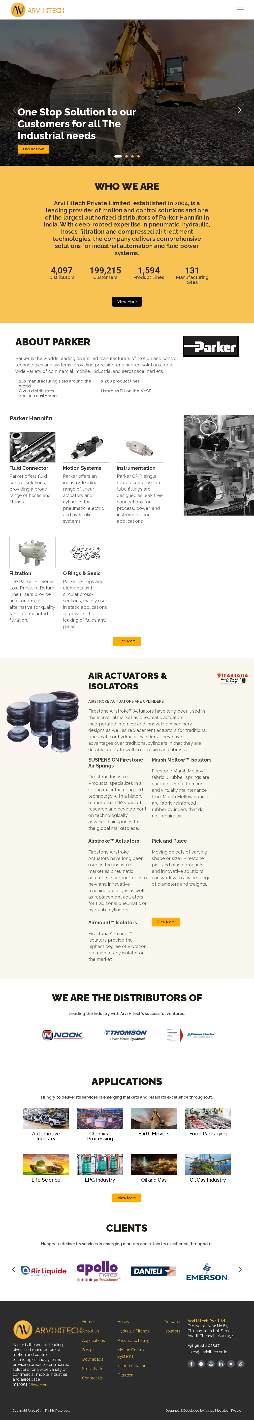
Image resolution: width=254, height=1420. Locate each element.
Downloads (92, 1359)
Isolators (172, 1331)
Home (88, 1321)
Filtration (125, 1375)
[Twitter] (231, 1364)
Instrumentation (131, 1365)
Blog (86, 1350)
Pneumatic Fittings (134, 1340)
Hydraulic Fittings (133, 1331)
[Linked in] (221, 1364)
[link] (32, 552)
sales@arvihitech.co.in (207, 1352)
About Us (90, 1331)
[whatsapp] (241, 1364)
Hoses (123, 1321)
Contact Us (92, 1378)
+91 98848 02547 (204, 1345)
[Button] (13, 1269)
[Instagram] (201, 1364)
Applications (93, 1340)
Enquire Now (33, 149)
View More (127, 301)
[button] (118, 156)
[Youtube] (211, 1364)
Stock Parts (92, 1368)
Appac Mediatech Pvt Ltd (223, 1410)
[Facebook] (191, 1364)
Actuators (173, 1321)
